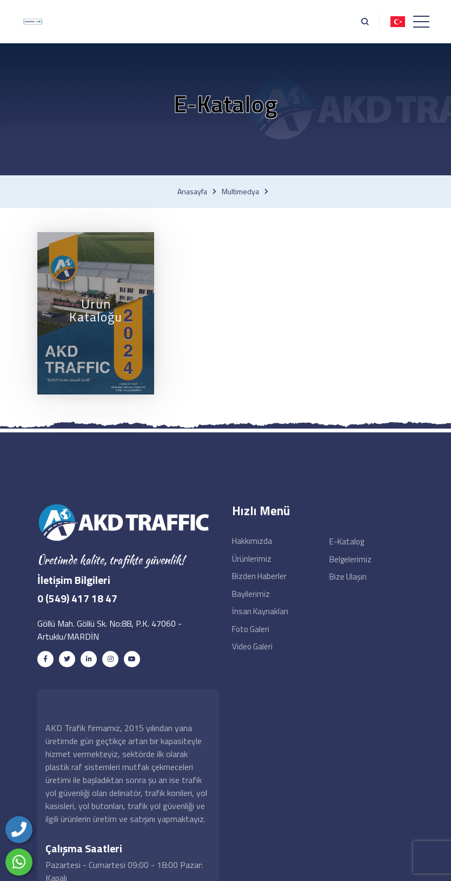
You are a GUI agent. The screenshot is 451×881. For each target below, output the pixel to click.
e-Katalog (346, 541)
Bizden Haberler (259, 576)
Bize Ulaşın (348, 576)
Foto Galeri (250, 629)
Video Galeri (252, 646)
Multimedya (240, 191)
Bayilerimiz (251, 594)
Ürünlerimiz (251, 559)
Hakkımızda (252, 541)
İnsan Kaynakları (260, 611)
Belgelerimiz (350, 559)
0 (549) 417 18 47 (77, 598)
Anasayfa (192, 191)
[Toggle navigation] (421, 22)
